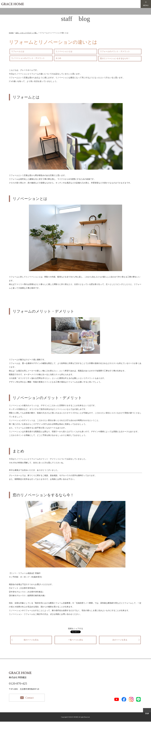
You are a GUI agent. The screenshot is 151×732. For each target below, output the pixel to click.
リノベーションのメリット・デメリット (28, 58)
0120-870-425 (18, 683)
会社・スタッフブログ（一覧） (26, 33)
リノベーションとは (64, 51)
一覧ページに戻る (75, 640)
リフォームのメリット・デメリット (115, 51)
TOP (147, 714)
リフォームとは (17, 51)
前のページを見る (31, 640)
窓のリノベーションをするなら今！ (115, 58)
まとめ (58, 58)
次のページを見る (119, 640)
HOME (11, 33)
